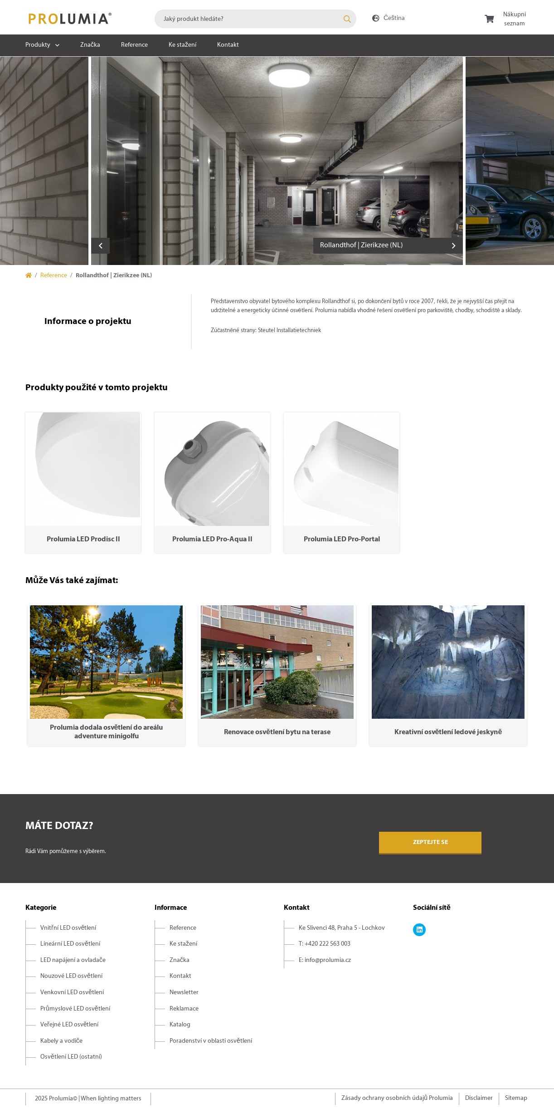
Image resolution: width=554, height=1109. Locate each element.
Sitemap (516, 1098)
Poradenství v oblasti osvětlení (211, 1041)
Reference (134, 45)
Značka (90, 45)
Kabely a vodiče (61, 1041)
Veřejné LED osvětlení (69, 1024)
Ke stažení (182, 45)
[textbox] (255, 19)
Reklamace (184, 1009)
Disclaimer (479, 1098)
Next (453, 246)
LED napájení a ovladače (73, 960)
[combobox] (255, 19)
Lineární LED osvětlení (70, 944)
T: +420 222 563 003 (324, 944)
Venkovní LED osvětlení (72, 992)
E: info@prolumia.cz (325, 960)
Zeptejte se (430, 842)
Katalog (180, 1024)
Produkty (37, 45)
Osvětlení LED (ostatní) (71, 1057)
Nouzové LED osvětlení (71, 976)
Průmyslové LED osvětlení (75, 1009)
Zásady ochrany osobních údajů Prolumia (397, 1098)
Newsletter (184, 992)
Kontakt (228, 45)
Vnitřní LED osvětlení (68, 928)
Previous (100, 246)
